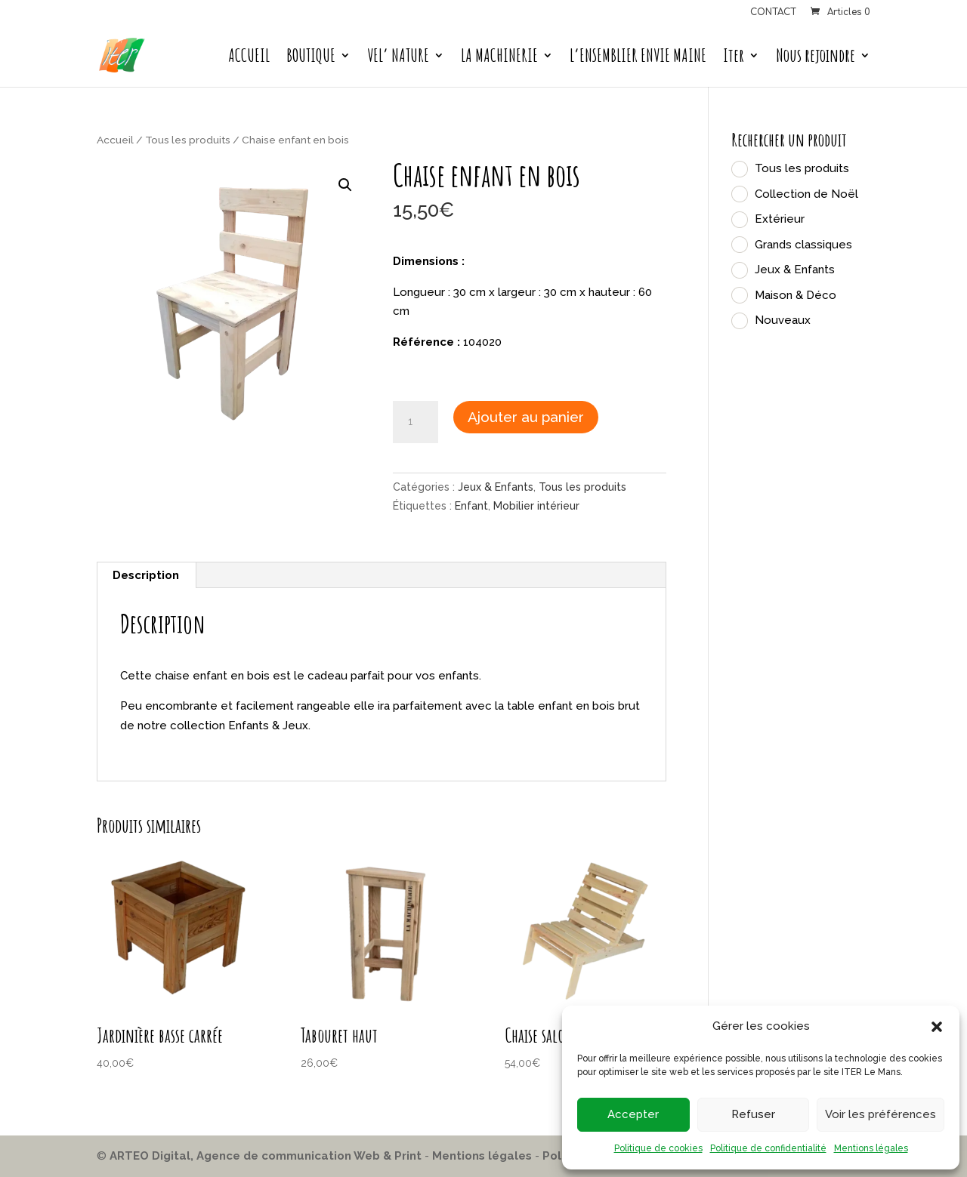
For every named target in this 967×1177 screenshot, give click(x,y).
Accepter (633, 1114)
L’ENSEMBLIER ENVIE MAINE (638, 58)
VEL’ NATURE (398, 58)
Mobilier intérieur (536, 506)
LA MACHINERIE (499, 58)
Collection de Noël (806, 194)
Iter (733, 58)
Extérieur (780, 219)
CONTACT (773, 12)
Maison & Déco (795, 295)
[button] (936, 1026)
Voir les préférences (880, 1114)
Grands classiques (803, 244)
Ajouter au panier (526, 416)
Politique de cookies (658, 1148)
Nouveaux (783, 320)
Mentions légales (871, 1148)
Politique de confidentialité (768, 1148)
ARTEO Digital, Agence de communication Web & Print (266, 1156)
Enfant (471, 506)
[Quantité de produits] (415, 422)
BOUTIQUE (310, 58)
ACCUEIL (249, 58)
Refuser (753, 1114)
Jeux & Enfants (495, 487)
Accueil (115, 140)
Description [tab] (146, 575)
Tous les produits (187, 140)
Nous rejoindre (815, 58)
